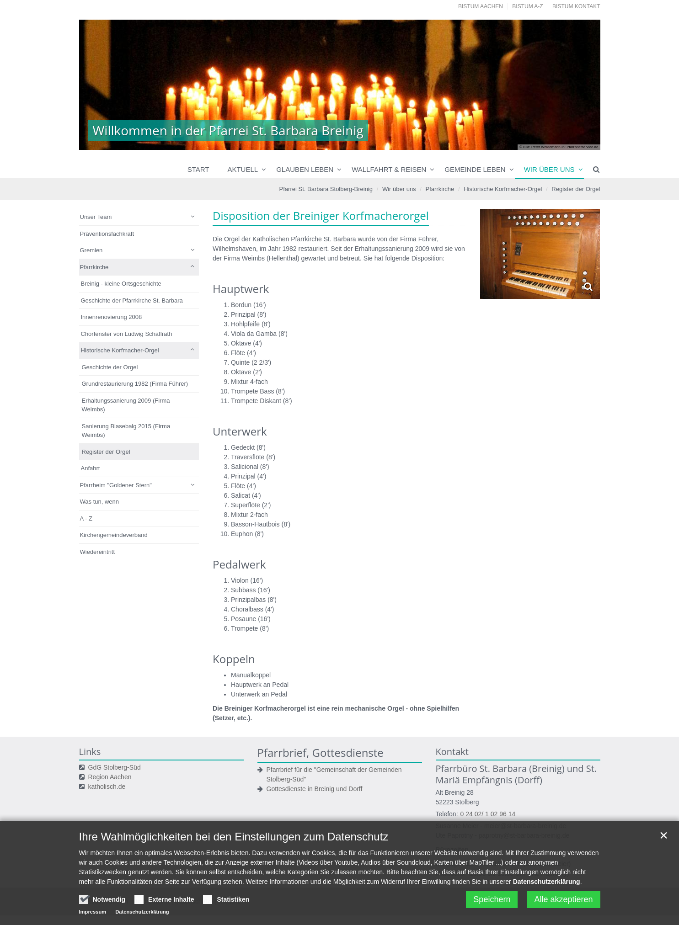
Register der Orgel (575, 189)
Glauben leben (304, 169)
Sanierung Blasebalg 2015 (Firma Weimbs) (126, 431)
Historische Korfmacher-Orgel (503, 189)
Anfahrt (90, 468)
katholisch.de (107, 786)
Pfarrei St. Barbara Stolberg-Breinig (326, 189)
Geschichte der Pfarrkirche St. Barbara (132, 300)
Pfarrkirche (439, 189)
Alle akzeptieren (563, 902)
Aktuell (242, 169)
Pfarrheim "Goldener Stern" (116, 485)
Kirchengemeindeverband (114, 535)
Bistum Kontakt (576, 6)
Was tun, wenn (99, 501)
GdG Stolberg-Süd (114, 767)
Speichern (491, 902)
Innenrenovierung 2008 (111, 317)
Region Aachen (110, 777)
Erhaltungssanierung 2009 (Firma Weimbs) (126, 405)
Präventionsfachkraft (107, 233)
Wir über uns (549, 169)
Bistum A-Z (527, 6)
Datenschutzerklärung (546, 884)
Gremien (91, 250)
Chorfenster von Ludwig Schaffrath (126, 333)
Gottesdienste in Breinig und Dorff (315, 788)
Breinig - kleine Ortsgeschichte (121, 283)
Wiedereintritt (97, 551)
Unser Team (96, 216)
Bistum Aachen (480, 6)
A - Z (86, 518)
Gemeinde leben (474, 169)
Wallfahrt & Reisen (389, 169)
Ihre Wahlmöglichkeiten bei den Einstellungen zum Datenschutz (234, 840)
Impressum (93, 915)
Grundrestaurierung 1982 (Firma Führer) (135, 383)
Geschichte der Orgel (110, 367)
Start (198, 169)
